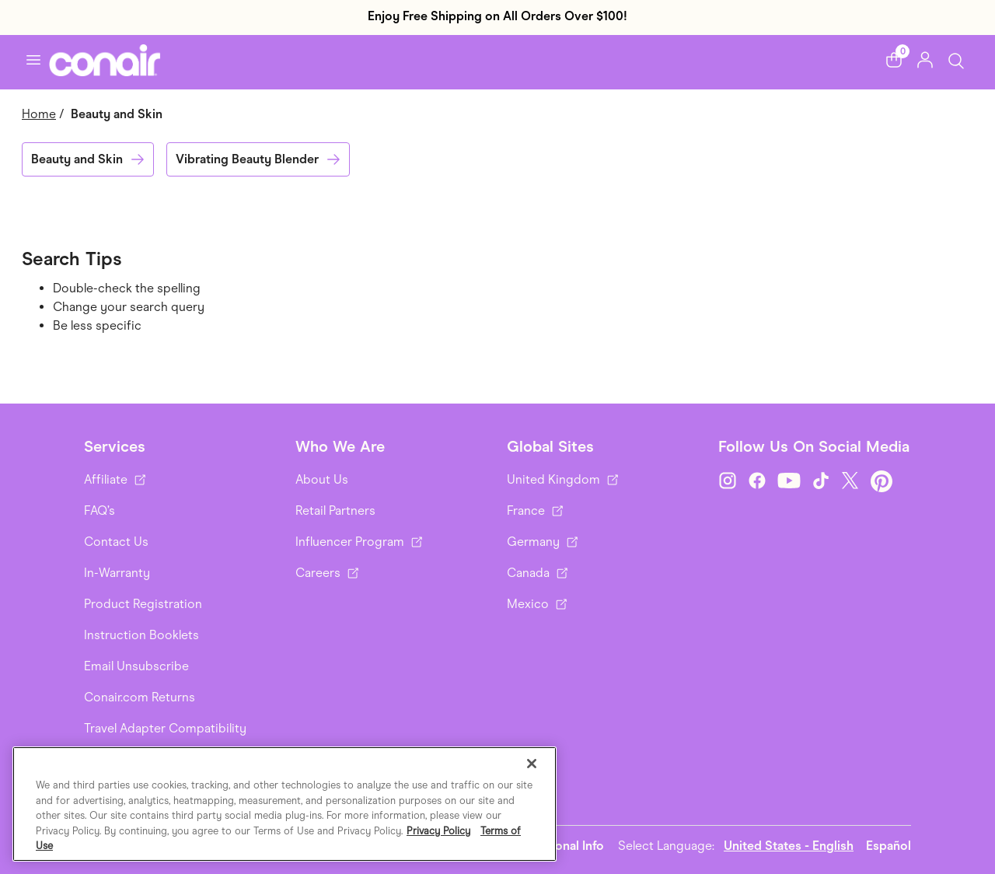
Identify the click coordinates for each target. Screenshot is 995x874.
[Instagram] (727, 481)
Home (39, 114)
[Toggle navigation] (33, 60)
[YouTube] (789, 481)
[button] (894, 60)
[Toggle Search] (956, 59)
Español (888, 845)
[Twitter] (850, 481)
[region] (284, 804)
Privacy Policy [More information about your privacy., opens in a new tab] (438, 831)
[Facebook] (757, 481)
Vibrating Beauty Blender (247, 159)
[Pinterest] (881, 481)
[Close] (532, 763)
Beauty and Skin (77, 159)
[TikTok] (821, 481)
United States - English (789, 845)
